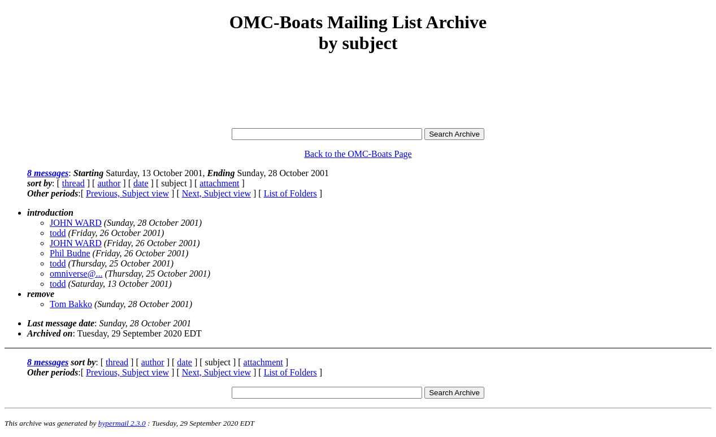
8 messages (47, 173)
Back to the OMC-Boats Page (357, 154)
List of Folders (290, 193)
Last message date (60, 323)
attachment (219, 183)
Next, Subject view (216, 193)
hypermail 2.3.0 (122, 423)
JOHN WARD (76, 223)
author (108, 183)
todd (58, 233)
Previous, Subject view (127, 193)
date (141, 183)
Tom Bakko (71, 304)
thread (73, 183)
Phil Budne (70, 253)
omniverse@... (76, 273)
